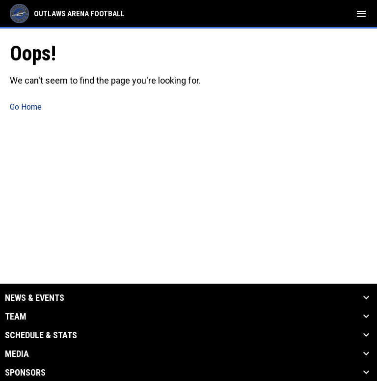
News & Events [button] (34, 297)
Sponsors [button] (25, 372)
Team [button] (16, 316)
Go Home (26, 107)
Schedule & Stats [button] (41, 335)
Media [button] (17, 354)
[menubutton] (361, 14)
